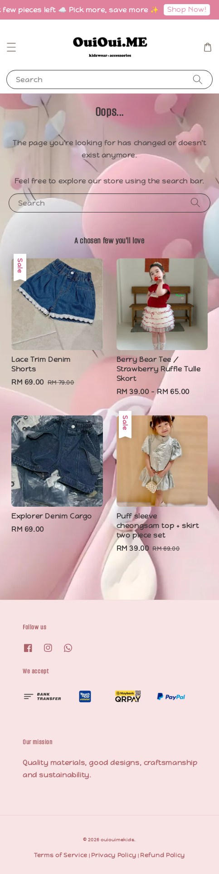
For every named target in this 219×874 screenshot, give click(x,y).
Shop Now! (189, 9)
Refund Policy (162, 855)
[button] (11, 47)
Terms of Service (61, 855)
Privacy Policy (113, 855)
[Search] (197, 79)
